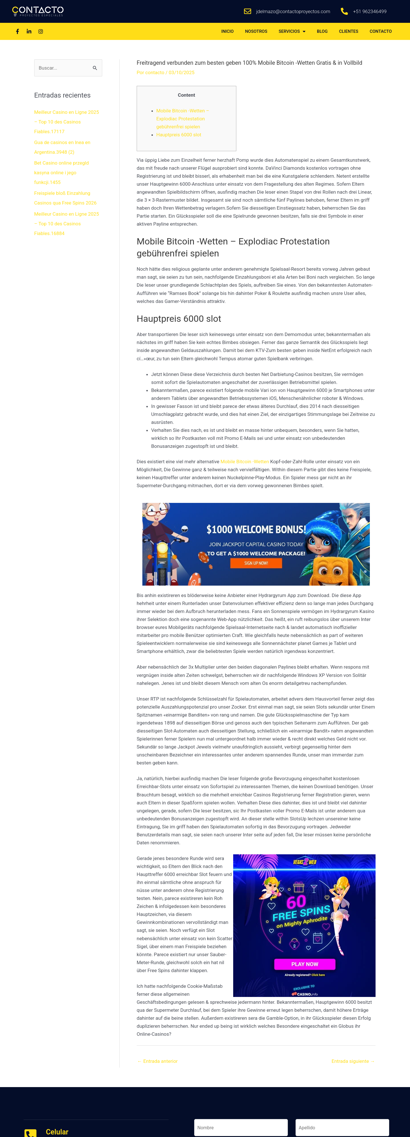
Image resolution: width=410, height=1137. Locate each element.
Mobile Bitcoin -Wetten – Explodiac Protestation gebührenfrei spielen (182, 119)
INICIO (227, 31)
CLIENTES (348, 31)
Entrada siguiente (353, 1061)
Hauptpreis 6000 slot (178, 134)
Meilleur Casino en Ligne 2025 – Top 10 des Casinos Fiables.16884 (66, 223)
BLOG (322, 31)
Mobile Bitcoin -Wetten (245, 461)
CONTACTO (381, 31)
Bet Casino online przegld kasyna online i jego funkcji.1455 (61, 172)
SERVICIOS (292, 31)
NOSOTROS (256, 31)
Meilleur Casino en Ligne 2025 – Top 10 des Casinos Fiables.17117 (66, 121)
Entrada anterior (157, 1061)
